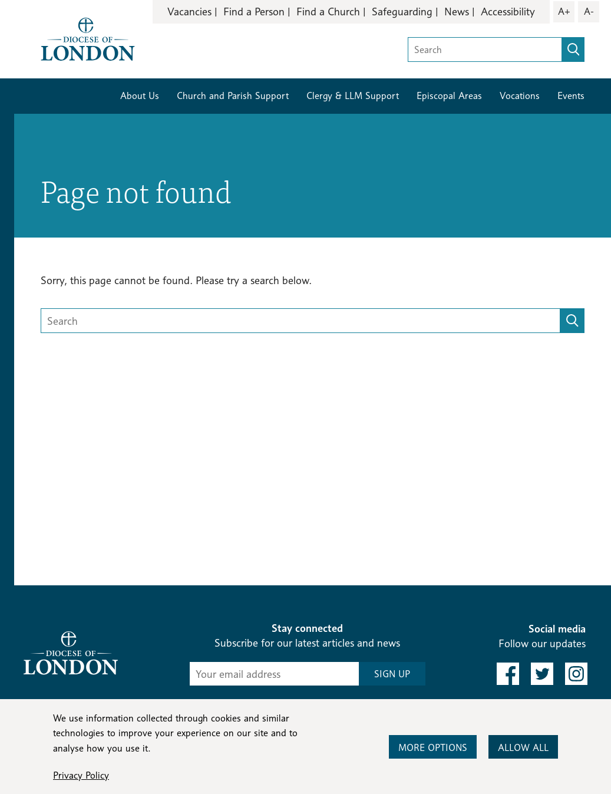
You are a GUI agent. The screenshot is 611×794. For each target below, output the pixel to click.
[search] (573, 49)
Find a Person (254, 11)
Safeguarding (402, 11)
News (456, 11)
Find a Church (328, 11)
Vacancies (189, 11)
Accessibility (508, 11)
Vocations (520, 95)
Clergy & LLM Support (352, 95)
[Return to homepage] (88, 38)
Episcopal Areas (449, 95)
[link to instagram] (576, 674)
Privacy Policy (81, 775)
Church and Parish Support (233, 95)
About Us (139, 95)
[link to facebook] (508, 674)
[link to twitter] (542, 674)
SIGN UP (392, 674)
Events (570, 95)
